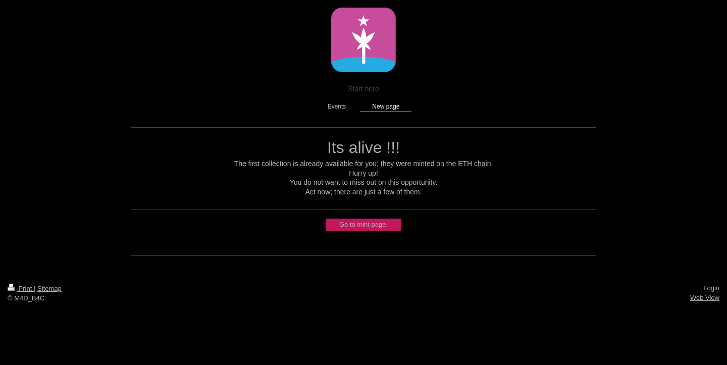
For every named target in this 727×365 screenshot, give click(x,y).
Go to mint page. (363, 224)
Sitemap (49, 288)
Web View (704, 297)
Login (711, 288)
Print (21, 288)
